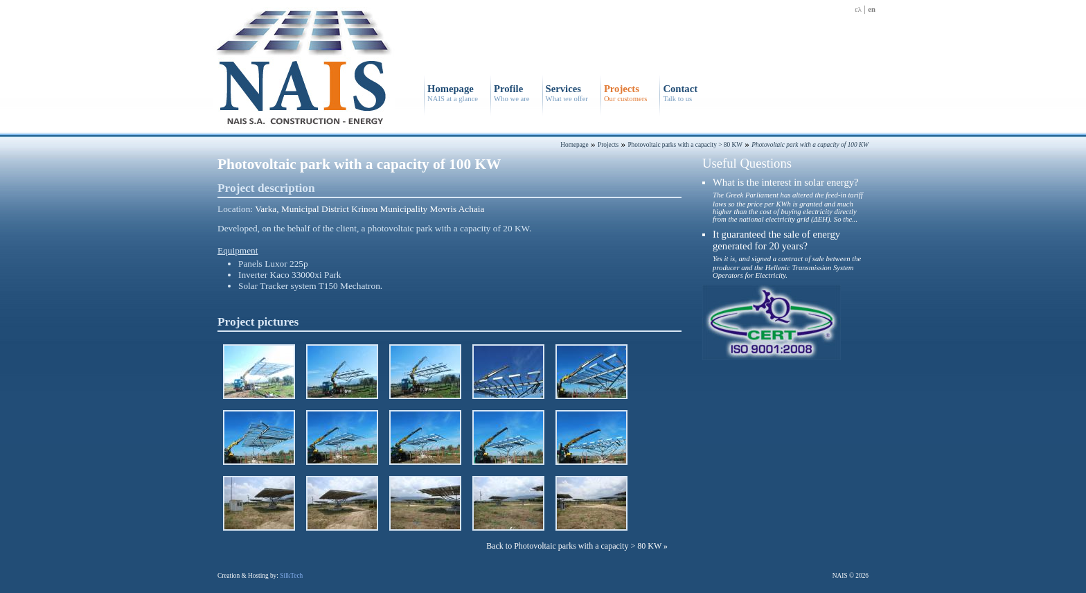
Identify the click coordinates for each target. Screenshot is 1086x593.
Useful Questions (747, 163)
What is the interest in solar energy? (788, 200)
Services (567, 93)
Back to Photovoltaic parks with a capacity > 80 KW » (577, 546)
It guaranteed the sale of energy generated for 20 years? (787, 254)
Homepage (452, 93)
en (871, 9)
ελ (858, 9)
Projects (625, 93)
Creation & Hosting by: (260, 575)
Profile (511, 93)
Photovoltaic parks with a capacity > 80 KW (684, 144)
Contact (680, 93)
